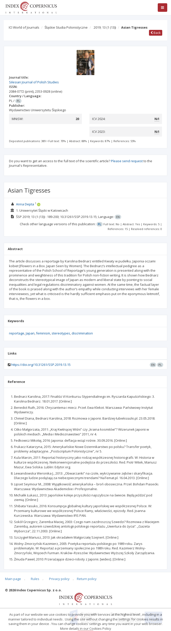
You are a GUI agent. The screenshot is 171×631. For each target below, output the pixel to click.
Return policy (87, 579)
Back (155, 32)
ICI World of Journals (24, 27)
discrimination (82, 333)
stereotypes (61, 333)
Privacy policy (59, 579)
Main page (13, 579)
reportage (16, 333)
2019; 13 (105, 27)
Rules (35, 579)
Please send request (127, 161)
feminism (43, 333)
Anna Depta (25, 204)
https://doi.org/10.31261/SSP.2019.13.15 (41, 364)
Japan (30, 333)
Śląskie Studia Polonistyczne (66, 27)
